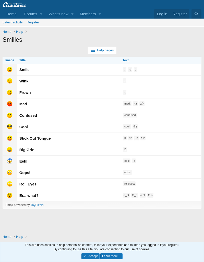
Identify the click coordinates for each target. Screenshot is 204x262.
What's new (58, 14)
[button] (41, 14)
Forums (30, 14)
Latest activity (13, 22)
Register (33, 22)
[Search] (196, 14)
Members (88, 14)
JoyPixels (37, 205)
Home (11, 14)
